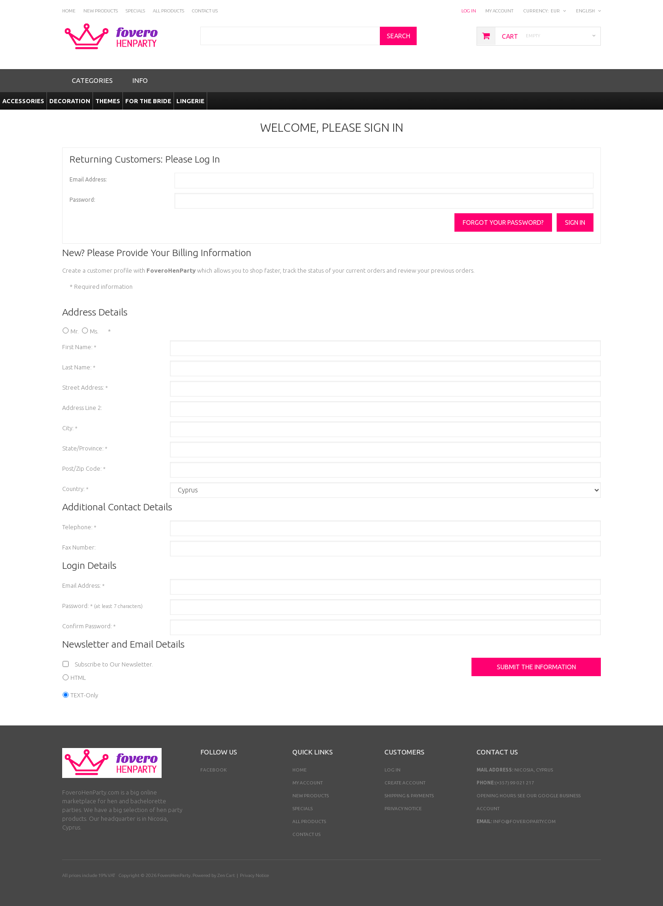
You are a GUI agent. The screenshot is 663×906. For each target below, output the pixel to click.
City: (69, 428)
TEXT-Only (84, 695)
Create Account (404, 782)
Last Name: (78, 367)
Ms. (94, 331)
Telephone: (79, 527)
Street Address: (85, 387)
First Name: (79, 347)
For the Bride (148, 101)
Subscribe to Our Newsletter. (114, 664)
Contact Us (306, 834)
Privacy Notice (403, 808)
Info (140, 80)
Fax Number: (79, 547)
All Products (309, 821)
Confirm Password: (89, 626)
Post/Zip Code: (83, 468)
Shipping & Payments (409, 795)
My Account (499, 10)
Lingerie (190, 101)
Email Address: (88, 179)
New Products (310, 795)
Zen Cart (226, 875)
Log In (468, 10)
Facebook (213, 769)
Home (299, 769)
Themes (107, 101)
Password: (82, 200)
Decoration (69, 101)
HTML (78, 677)
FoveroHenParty (174, 875)
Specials (302, 808)
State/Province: (84, 448)
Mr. (74, 331)
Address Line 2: (82, 407)
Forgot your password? (503, 222)
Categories (92, 80)
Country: (75, 488)
